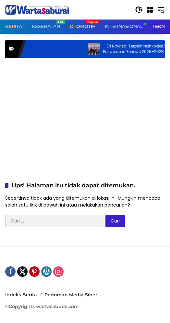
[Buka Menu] (150, 10)
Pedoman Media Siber (70, 295)
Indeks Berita (21, 295)
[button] (139, 10)
